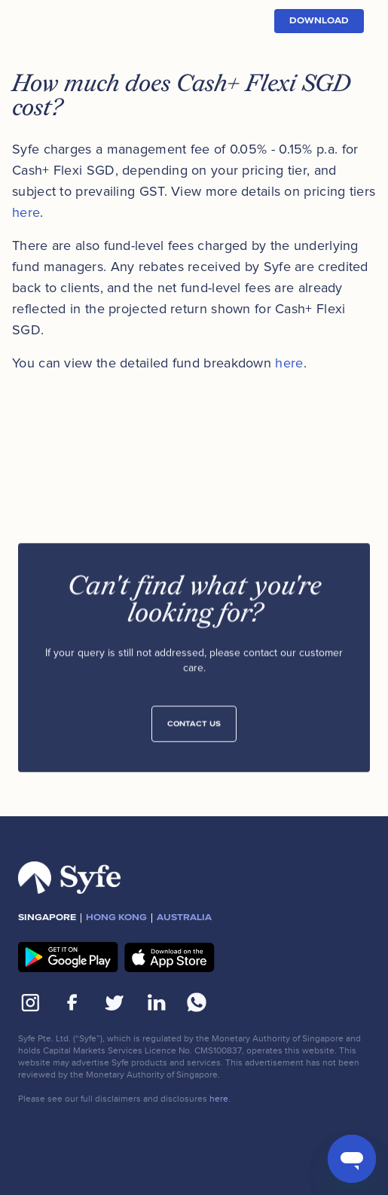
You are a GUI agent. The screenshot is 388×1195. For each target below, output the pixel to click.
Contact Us (194, 727)
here (26, 212)
